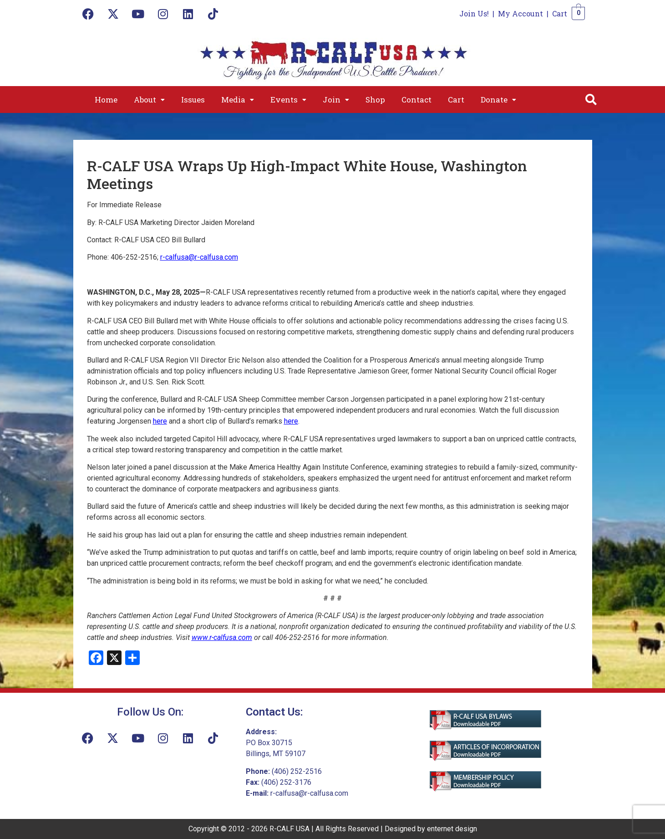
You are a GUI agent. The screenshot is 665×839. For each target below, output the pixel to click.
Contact (416, 99)
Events (288, 99)
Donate (498, 99)
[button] (149, 99)
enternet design (452, 828)
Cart (559, 13)
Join (336, 99)
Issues (193, 99)
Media (237, 99)
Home (106, 99)
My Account (520, 13)
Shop (375, 99)
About (149, 99)
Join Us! (474, 13)
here (291, 421)
